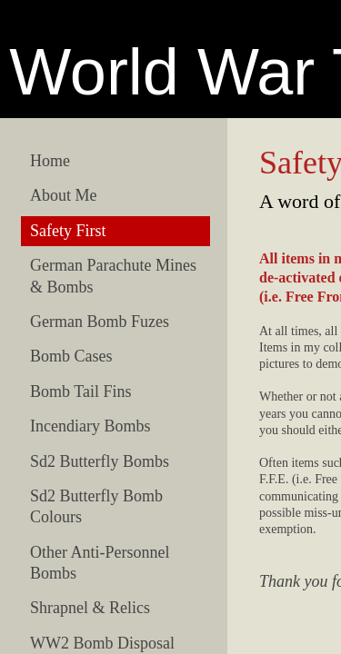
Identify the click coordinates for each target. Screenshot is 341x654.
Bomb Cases (71, 356)
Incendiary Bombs (90, 426)
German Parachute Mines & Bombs (113, 275)
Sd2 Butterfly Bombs (99, 461)
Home (50, 161)
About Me (63, 195)
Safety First (68, 231)
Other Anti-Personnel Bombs (99, 562)
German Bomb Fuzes (99, 321)
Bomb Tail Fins (80, 391)
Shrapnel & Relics (90, 608)
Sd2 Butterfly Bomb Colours (96, 506)
